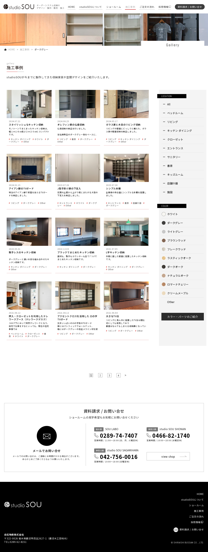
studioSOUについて (90, 7)
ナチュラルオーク (178, 275)
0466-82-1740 (171, 435)
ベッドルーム (175, 113)
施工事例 (130, 7)
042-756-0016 (119, 456)
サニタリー (174, 157)
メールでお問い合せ (47, 450)
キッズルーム (175, 174)
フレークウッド (176, 249)
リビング (172, 122)
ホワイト (172, 214)
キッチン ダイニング (179, 131)
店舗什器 (172, 183)
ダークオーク (175, 267)
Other (170, 302)
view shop (168, 456)
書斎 (170, 166)
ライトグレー (175, 232)
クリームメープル (177, 293)
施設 (170, 192)
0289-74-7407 (119, 435)
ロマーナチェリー (178, 284)
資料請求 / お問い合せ (190, 6)
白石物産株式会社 (14, 534)
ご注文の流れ (147, 7)
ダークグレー (175, 223)
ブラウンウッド (176, 240)
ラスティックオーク (179, 258)
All (168, 104)
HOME (71, 7)
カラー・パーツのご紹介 (182, 317)
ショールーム (113, 7)
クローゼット (175, 139)
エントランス (175, 148)
